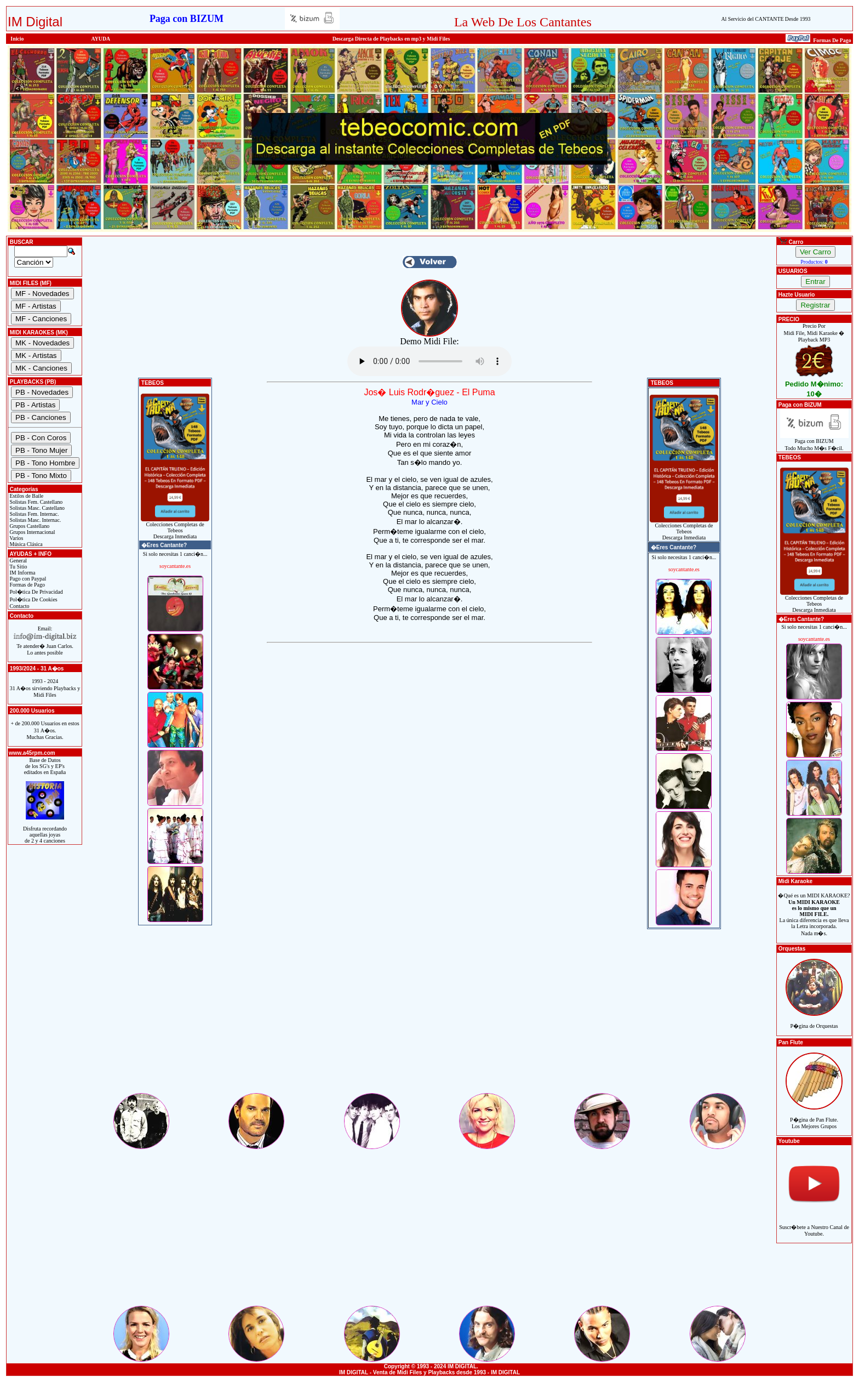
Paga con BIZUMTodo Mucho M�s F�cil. (814, 442)
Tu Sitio (17, 567)
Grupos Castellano (28, 526)
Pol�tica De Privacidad (35, 592)
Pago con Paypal (27, 579)
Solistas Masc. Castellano (36, 508)
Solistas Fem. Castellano (35, 502)
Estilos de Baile (25, 496)
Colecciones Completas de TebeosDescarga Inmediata (175, 527)
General (17, 561)
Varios (15, 538)
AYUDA (101, 39)
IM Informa (21, 573)
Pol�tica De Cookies (33, 599)
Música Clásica (25, 544)
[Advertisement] (429, 1014)
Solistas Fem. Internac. (33, 514)
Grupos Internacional (31, 532)
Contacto (19, 606)
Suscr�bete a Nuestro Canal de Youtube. (814, 1224)
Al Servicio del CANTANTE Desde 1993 (765, 19)
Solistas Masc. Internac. (34, 520)
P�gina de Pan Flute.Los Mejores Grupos (814, 1117)
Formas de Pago (26, 585)
